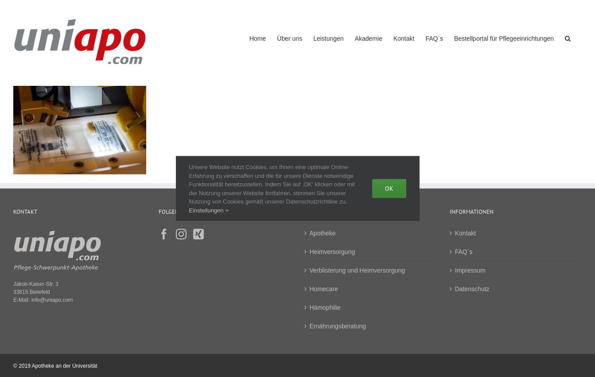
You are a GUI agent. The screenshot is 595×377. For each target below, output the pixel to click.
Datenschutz (472, 288)
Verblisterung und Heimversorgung (357, 270)
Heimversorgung (332, 251)
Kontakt (465, 233)
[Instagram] (181, 234)
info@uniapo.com (52, 300)
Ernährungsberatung (338, 326)
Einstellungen (209, 210)
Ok (389, 188)
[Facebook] (164, 234)
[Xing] (198, 234)
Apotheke (323, 233)
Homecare (324, 288)
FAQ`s (464, 251)
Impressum (470, 270)
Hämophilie (325, 307)
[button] (568, 37)
